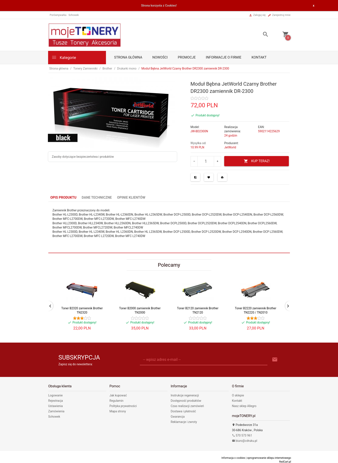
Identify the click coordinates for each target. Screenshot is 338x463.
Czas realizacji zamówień (187, 406)
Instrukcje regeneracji (185, 395)
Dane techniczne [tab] (97, 197)
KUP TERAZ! (257, 161)
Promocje (187, 57)
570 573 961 (242, 435)
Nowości (160, 57)
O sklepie (238, 395)
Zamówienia (56, 411)
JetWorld (230, 147)
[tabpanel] (169, 227)
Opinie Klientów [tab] (131, 197)
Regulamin (117, 400)
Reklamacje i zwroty (184, 422)
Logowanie (55, 395)
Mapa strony (118, 411)
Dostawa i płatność (183, 411)
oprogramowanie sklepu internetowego (269, 457)
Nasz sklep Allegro (244, 406)
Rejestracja (55, 400)
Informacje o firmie (223, 57)
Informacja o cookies (233, 457)
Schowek (54, 416)
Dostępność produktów (186, 400)
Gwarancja (178, 416)
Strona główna (128, 57)
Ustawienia (55, 406)
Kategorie (63, 57)
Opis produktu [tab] (63, 197)
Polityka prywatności (123, 406)
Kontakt (259, 57)
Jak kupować (118, 395)
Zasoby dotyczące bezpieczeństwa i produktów (83, 156)
